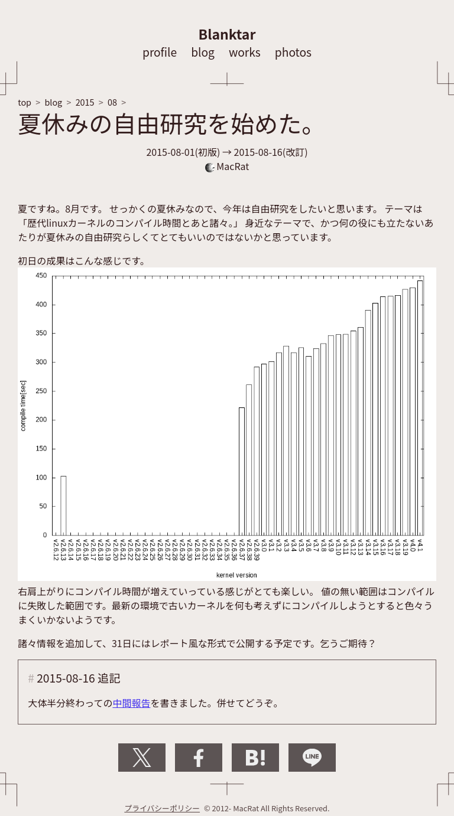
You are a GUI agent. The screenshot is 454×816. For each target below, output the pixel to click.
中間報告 (131, 703)
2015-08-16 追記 (78, 678)
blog (203, 52)
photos (293, 52)
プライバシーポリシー (162, 808)
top (24, 102)
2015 (85, 102)
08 (112, 102)
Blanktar (227, 34)
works (245, 52)
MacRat (227, 166)
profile (159, 52)
